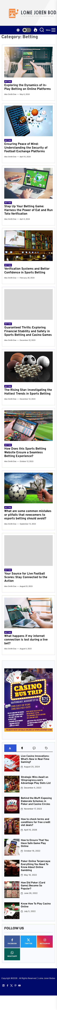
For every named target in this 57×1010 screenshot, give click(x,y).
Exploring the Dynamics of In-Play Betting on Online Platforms (27, 87)
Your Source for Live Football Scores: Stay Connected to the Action (25, 577)
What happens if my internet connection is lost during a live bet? (26, 639)
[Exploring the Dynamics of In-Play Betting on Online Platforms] (28, 62)
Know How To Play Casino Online (36, 905)
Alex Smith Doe (10, 94)
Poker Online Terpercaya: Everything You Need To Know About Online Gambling (35, 866)
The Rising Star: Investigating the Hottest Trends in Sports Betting (28, 392)
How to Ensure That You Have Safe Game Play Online (35, 843)
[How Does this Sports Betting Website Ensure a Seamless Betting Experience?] (28, 425)
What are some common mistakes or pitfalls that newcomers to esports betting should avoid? (27, 514)
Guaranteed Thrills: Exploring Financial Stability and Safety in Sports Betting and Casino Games (28, 331)
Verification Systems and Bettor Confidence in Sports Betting (27, 270)
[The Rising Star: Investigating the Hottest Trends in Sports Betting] (28, 367)
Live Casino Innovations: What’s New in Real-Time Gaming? (35, 759)
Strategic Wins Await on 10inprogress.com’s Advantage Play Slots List (36, 780)
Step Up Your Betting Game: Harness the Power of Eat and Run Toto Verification (28, 210)
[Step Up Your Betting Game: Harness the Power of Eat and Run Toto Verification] (28, 183)
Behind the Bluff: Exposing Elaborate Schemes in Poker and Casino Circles (36, 801)
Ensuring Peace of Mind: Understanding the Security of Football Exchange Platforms (25, 147)
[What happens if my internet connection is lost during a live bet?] (28, 613)
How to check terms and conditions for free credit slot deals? (35, 822)
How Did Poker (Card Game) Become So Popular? (33, 885)
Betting (8, 81)
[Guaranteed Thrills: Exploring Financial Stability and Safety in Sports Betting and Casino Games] (28, 304)
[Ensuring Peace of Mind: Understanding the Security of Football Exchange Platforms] (28, 121)
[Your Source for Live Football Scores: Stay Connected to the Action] (28, 550)
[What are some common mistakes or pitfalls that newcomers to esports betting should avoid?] (28, 488)
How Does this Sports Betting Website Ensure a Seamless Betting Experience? (25, 452)
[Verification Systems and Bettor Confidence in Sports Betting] (28, 245)
